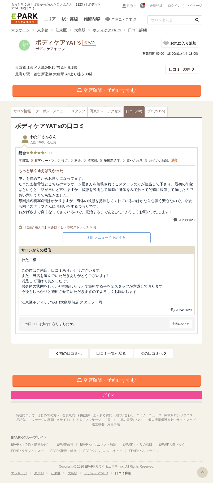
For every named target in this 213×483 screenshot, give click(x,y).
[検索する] (197, 20)
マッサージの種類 (41, 420)
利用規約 (84, 415)
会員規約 (68, 415)
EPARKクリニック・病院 (98, 444)
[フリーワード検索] (169, 19)
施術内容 (92, 19)
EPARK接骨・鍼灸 (63, 451)
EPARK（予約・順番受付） (30, 444)
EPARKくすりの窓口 (137, 444)
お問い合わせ (124, 415)
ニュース (155, 415)
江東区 (61, 30)
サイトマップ (185, 420)
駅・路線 (70, 19)
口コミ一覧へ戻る (111, 353)
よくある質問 (102, 415)
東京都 (42, 30)
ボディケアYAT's (107, 30)
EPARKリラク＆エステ (24, 18)
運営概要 (98, 424)
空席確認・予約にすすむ (106, 90)
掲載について (25, 415)
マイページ (194, 5)
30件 (180, 69)
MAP (89, 43)
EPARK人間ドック (172, 444)
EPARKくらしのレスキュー (103, 451)
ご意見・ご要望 (121, 19)
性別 (131, 6)
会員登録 (156, 5)
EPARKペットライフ (144, 451)
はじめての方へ (48, 415)
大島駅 (79, 30)
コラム (141, 415)
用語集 (21, 420)
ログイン (174, 5)
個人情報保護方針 (161, 420)
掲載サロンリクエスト (180, 415)
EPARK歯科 (65, 444)
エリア (50, 19)
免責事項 (113, 424)
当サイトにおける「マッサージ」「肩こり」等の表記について (101, 420)
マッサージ (20, 30)
